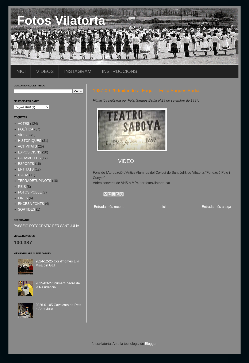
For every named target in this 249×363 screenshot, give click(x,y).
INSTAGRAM (77, 71)
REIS (22, 186)
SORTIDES (26, 209)
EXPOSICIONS (29, 152)
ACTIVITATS (27, 146)
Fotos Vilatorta (61, 20)
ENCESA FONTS (31, 204)
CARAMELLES (29, 158)
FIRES (23, 198)
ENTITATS (26, 169)
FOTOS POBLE (30, 192)
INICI (20, 71)
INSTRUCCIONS (119, 71)
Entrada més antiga (216, 206)
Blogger (150, 344)
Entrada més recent (108, 206)
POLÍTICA (25, 129)
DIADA (23, 175)
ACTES (23, 123)
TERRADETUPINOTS (34, 181)
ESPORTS (26, 163)
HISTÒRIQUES (29, 141)
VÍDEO (23, 135)
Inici (162, 206)
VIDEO (126, 161)
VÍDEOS (45, 71)
